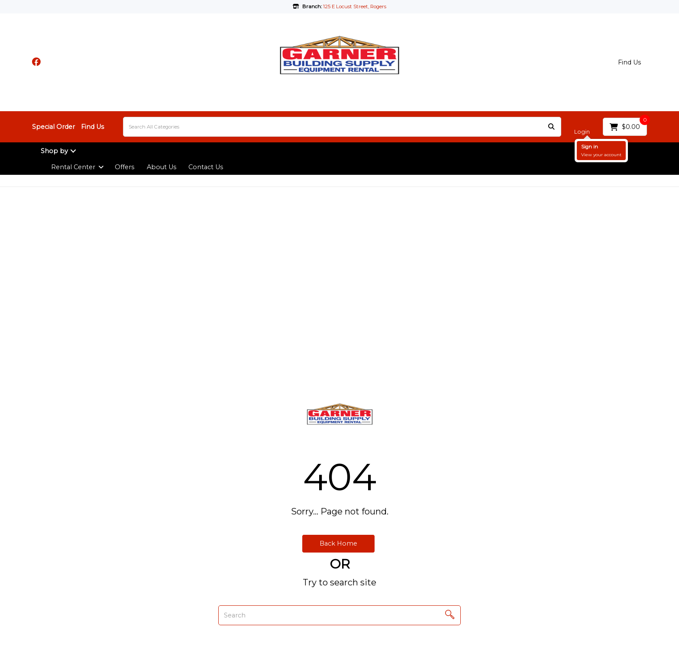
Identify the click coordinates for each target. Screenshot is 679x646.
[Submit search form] (551, 127)
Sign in (589, 147)
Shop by (54, 151)
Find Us (629, 62)
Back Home (338, 543)
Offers (124, 167)
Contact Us (205, 167)
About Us (161, 167)
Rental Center (73, 167)
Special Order (53, 127)
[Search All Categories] (342, 127)
